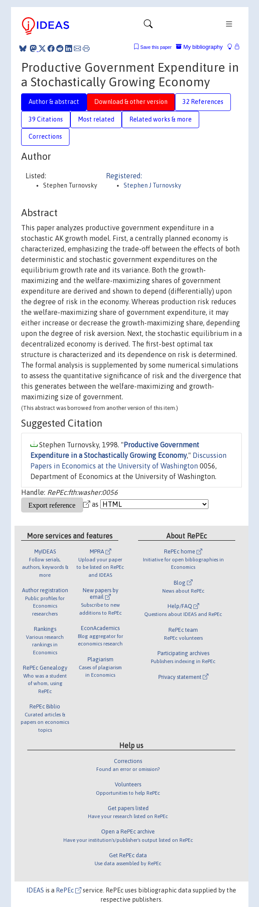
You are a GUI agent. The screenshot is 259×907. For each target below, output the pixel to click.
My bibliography (199, 47)
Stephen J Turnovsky (152, 185)
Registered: (124, 176)
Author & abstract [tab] (54, 101)
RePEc (68, 890)
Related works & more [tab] (160, 119)
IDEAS (35, 890)
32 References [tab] (202, 101)
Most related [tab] (96, 119)
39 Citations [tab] (46, 119)
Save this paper (155, 47)
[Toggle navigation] (148, 26)
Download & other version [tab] (131, 101)
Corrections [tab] (45, 136)
